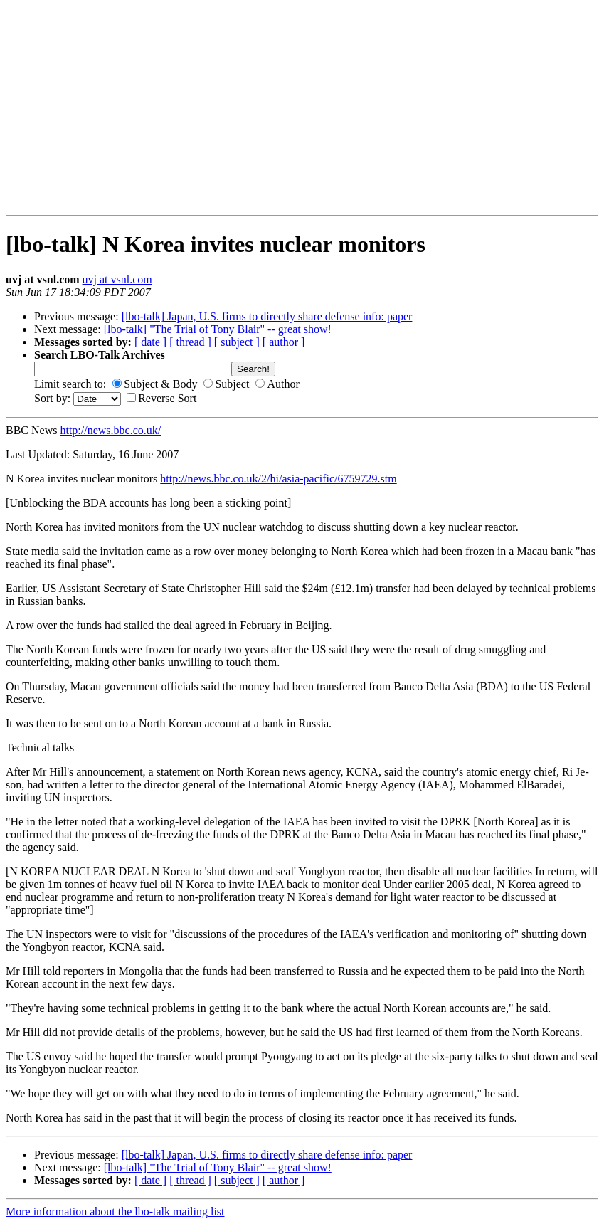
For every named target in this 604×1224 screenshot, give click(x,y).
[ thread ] (190, 342)
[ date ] (150, 342)
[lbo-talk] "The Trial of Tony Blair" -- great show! (218, 329)
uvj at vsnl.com (117, 279)
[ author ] (284, 342)
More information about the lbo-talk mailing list (115, 1211)
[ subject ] (237, 342)
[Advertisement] (50, 107)
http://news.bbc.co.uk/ (110, 430)
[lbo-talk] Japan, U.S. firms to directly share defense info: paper (267, 316)
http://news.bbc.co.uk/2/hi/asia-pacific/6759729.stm (278, 479)
